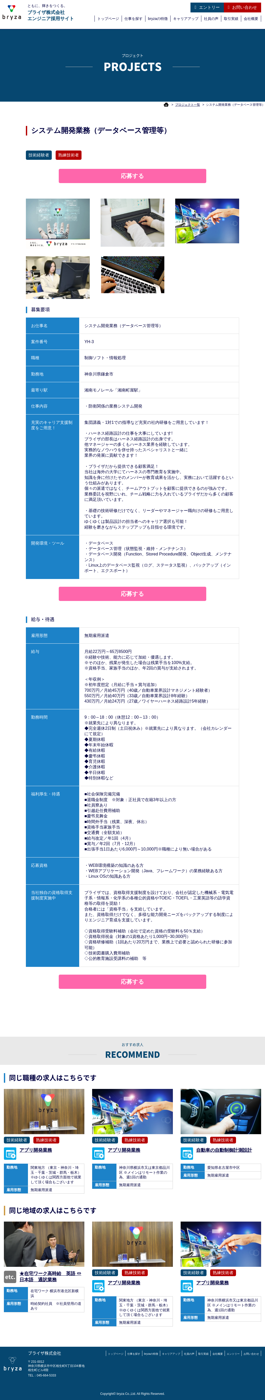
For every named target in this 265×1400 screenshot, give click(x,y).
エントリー (207, 7)
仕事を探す (133, 19)
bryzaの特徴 (158, 19)
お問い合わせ (242, 7)
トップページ (108, 19)
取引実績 (231, 19)
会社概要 (251, 19)
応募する (132, 176)
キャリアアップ (185, 19)
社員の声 (211, 19)
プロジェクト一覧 (187, 105)
